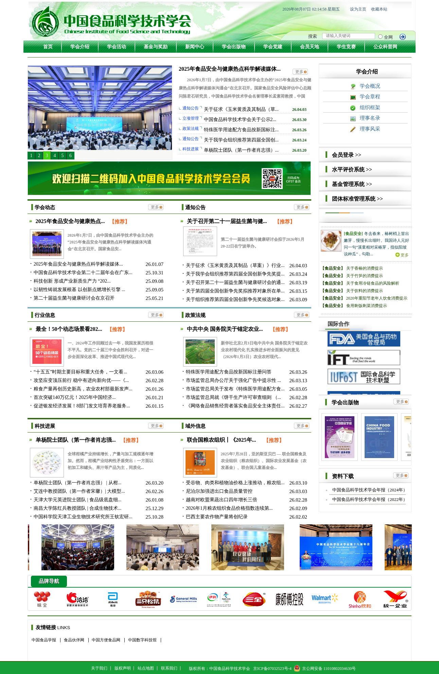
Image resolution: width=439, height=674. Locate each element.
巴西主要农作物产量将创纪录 (217, 516)
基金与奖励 (156, 46)
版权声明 (123, 668)
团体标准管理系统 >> (357, 199)
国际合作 (338, 324)
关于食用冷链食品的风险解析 (372, 283)
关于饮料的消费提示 (364, 290)
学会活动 (116, 46)
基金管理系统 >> (352, 184)
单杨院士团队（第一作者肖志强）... (241, 150)
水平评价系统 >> (352, 169)
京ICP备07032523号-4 (272, 668)
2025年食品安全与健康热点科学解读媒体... (230, 69)
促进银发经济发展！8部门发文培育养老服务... (82, 405)
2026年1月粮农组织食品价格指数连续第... (229, 508)
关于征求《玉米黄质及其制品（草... (241, 109)
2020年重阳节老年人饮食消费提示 (376, 298)
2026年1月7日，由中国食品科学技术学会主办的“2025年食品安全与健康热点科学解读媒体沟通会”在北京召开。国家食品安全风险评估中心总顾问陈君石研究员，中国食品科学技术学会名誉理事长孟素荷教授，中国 (245, 88)
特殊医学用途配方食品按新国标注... (241, 129)
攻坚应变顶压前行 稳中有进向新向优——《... (81, 380)
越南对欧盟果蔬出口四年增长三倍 (221, 499)
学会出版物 (234, 46)
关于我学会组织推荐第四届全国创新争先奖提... (235, 273)
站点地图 (146, 668)
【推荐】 (119, 221)
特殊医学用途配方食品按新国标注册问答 (228, 371)
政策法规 (195, 315)
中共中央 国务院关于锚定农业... (225, 329)
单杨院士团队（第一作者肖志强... (76, 440)
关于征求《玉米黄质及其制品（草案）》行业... (235, 265)
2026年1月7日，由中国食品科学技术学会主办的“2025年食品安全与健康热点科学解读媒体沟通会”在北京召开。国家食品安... (110, 242)
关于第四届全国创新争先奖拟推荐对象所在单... (235, 290)
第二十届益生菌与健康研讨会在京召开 (74, 298)
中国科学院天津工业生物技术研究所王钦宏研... (83, 516)
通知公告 (195, 207)
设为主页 (358, 9)
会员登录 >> (346, 155)
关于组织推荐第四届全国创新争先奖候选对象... (235, 299)
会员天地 (309, 46)
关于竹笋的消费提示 (364, 275)
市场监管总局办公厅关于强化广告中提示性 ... (233, 380)
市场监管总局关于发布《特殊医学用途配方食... (235, 388)
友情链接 (46, 627)
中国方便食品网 (106, 640)
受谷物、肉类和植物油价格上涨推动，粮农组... (235, 482)
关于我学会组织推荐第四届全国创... (241, 139)
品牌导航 (49, 581)
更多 (299, 71)
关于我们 (99, 668)
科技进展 (45, 426)
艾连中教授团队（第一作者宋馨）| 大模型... (79, 491)
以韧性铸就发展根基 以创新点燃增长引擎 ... (79, 289)
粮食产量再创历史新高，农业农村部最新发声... (83, 388)
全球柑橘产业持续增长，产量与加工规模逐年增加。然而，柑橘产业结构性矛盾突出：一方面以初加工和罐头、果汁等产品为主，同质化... (110, 461)
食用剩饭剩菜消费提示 (366, 305)
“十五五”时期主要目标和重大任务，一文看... (80, 371)
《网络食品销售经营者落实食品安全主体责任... (235, 405)
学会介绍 (79, 46)
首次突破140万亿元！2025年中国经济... (75, 397)
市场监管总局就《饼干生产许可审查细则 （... (233, 397)
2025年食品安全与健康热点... (70, 221)
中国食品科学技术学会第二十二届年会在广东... (83, 272)
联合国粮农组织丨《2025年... (222, 440)
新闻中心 (194, 46)
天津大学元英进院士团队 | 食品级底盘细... (77, 499)
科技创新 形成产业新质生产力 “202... (72, 281)
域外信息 (195, 426)
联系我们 (169, 668)
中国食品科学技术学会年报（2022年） (369, 499)
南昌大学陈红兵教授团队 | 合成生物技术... (77, 508)
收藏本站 (379, 9)
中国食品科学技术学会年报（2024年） (369, 489)
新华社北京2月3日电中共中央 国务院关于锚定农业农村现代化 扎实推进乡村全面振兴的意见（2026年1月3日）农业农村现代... (264, 350)
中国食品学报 (44, 640)
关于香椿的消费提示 (364, 268)
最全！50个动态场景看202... (70, 329)
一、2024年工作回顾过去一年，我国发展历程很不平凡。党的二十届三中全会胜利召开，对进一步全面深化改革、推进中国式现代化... (110, 350)
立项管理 (190, 118)
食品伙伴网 (74, 640)
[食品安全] (353, 233)
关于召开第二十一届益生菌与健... (227, 221)
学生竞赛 (346, 46)
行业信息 (45, 315)
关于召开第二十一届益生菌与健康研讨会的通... (235, 282)
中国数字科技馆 (142, 640)
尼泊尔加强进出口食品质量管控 (219, 491)
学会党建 (272, 46)
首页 (48, 46)
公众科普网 (385, 46)
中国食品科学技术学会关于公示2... (240, 119)
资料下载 (343, 476)
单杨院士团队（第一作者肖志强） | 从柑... (77, 482)
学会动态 (45, 207)
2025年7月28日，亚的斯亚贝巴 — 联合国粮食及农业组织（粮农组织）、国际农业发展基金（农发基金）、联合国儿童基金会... (263, 461)
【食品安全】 (332, 268)
